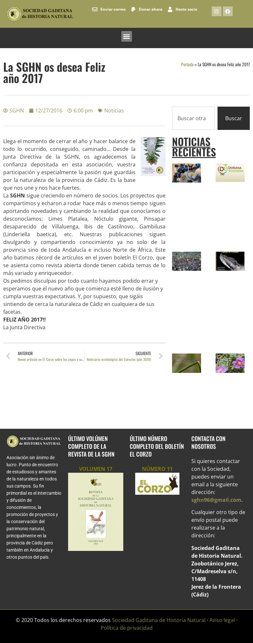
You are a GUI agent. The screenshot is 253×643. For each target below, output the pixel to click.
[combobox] (193, 118)
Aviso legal (222, 620)
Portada (187, 64)
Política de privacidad (127, 627)
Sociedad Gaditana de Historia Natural (159, 620)
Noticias (114, 110)
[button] (126, 36)
